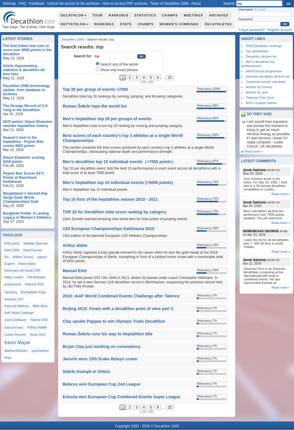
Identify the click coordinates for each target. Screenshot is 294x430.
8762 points (12, 243)
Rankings (118, 15)
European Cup (33, 292)
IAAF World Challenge (19, 312)
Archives (218, 15)
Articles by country (259, 87)
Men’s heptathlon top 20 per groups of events (107, 118)
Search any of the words (119, 64)
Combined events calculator (266, 81)
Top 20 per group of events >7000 (95, 89)
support (42, 257)
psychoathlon (40, 350)
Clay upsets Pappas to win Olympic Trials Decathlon (114, 321)
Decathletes (218, 24)
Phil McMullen (36, 277)
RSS (249, 103)
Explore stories (266, 103)
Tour (97, 15)
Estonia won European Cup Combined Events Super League (122, 396)
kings (7, 357)
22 (170, 78)
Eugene (9, 263)
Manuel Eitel (75, 270)
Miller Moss (40, 306)
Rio (6, 257)
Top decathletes (257, 51)
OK (289, 3)
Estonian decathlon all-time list (268, 76)
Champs (170, 15)
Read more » (253, 151)
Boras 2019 (37, 334)
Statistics (145, 15)
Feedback (36, 3)
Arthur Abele (75, 245)
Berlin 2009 (11, 250)
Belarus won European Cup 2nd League (101, 384)
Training (251, 97)
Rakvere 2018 (34, 284)
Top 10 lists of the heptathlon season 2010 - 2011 (110, 199)
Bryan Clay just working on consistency (102, 346)
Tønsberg (10, 292)
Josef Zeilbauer (15, 320)
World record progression (264, 71)
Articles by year (257, 92)
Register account (280, 29)
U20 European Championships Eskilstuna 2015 (108, 228)
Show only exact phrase (119, 70)
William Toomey (23, 257)
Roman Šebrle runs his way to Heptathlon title (108, 334)
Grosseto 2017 (14, 299)
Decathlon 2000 (72, 39)
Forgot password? (252, 29)
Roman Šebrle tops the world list (95, 106)
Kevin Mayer (17, 342)
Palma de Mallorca (16, 306)
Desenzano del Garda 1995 (22, 270)
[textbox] (115, 56)
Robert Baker (27, 263)
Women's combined (179, 24)
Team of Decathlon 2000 (169, 3)
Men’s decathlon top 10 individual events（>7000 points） (119, 161)
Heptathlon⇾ (74, 24)
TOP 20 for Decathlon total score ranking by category (114, 212)
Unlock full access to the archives (73, 3)
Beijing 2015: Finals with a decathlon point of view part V (118, 308)
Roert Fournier (32, 250)
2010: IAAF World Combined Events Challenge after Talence (121, 296)
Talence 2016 (39, 320)
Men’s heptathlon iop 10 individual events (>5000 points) (118, 182)
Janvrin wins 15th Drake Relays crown (100, 359)
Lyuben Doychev (15, 334)
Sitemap (9, 3)
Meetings (193, 15)
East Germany (13, 327)
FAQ (22, 3)
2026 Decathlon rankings (264, 46)
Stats (126, 24)
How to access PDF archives (124, 3)
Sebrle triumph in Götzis (86, 371)
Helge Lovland (13, 277)
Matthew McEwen (16, 350)
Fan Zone (267, 97)
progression (12, 284)
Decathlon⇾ (73, 15)
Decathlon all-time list (261, 56)
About (196, 3)
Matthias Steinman (36, 243)
